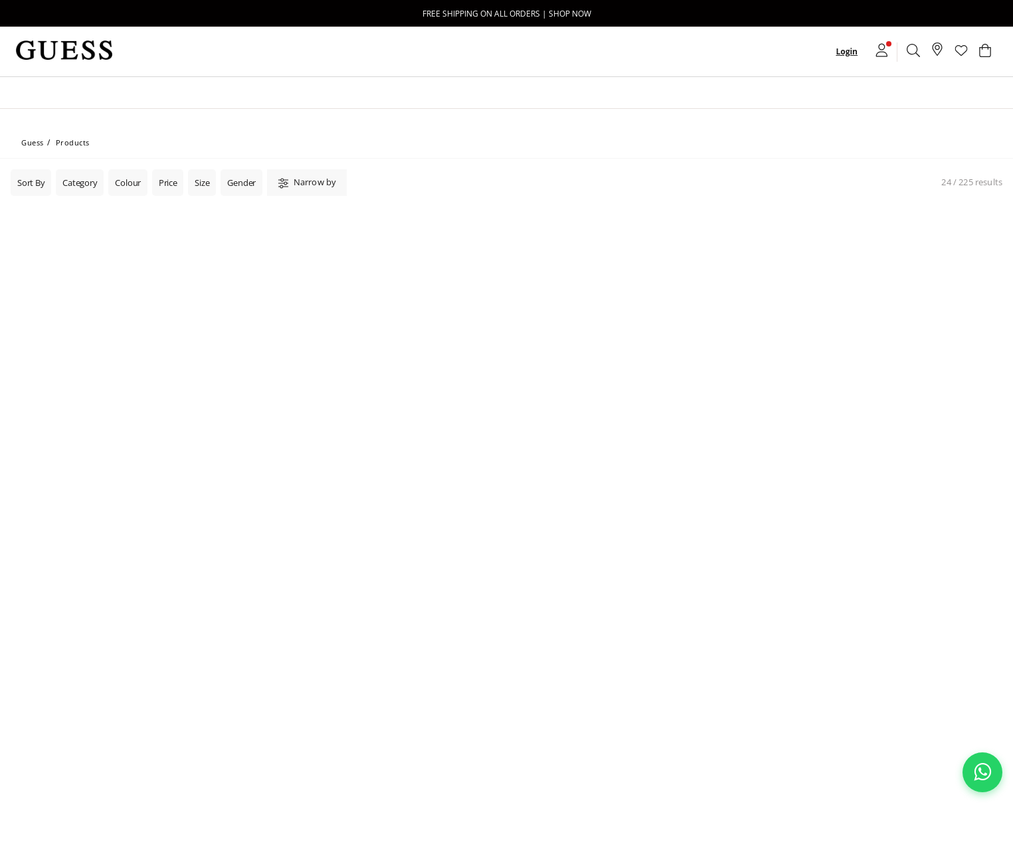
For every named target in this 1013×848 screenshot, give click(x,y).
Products (73, 142)
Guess (32, 142)
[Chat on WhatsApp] (982, 772)
